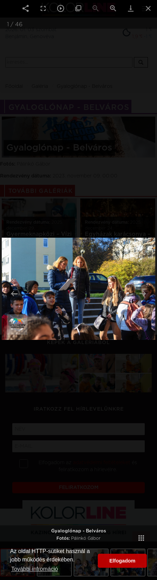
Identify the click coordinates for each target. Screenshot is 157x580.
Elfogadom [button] (122, 561)
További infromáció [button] (34, 569)
